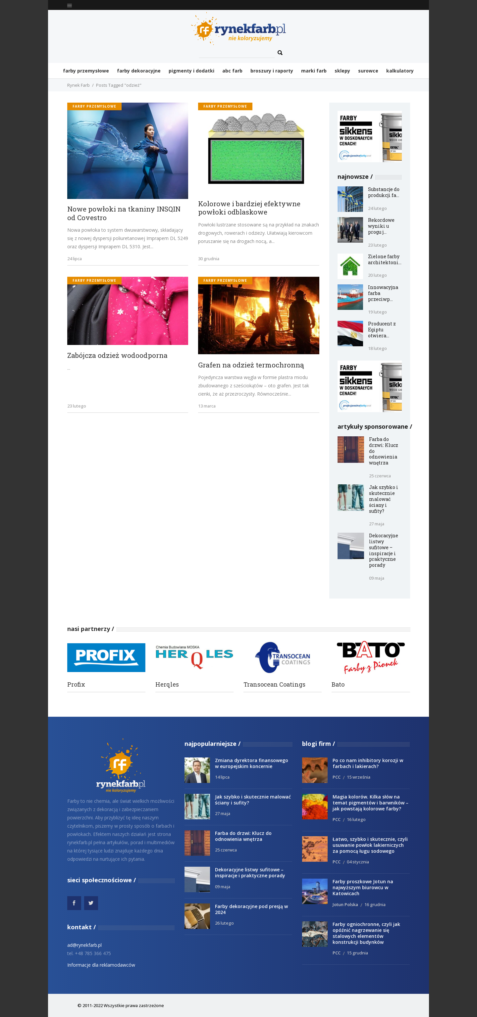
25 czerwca (380, 476)
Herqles (167, 684)
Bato (338, 684)
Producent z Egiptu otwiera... (382, 329)
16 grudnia (375, 904)
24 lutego (377, 208)
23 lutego (76, 406)
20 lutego (377, 275)
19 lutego (377, 312)
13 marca (207, 406)
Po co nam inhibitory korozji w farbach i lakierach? (368, 763)
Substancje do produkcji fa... (383, 192)
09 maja (376, 578)
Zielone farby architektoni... (384, 259)
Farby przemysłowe (94, 106)
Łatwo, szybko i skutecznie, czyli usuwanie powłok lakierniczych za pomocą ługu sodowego (370, 845)
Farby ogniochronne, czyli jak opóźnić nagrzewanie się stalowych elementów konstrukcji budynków (366, 933)
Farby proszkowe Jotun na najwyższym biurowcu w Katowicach (363, 887)
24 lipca (74, 259)
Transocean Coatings (274, 684)
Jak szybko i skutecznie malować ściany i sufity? (383, 499)
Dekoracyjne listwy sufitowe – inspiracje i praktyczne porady (383, 550)
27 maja (376, 524)
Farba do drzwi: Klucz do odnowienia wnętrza (243, 836)
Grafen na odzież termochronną (251, 365)
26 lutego (224, 923)
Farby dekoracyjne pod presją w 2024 (251, 909)
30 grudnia (208, 259)
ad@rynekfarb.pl (84, 945)
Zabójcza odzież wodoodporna (117, 355)
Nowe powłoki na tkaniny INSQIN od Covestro (124, 213)
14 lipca (222, 777)
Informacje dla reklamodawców (101, 965)
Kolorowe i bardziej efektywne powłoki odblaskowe (249, 208)
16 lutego (356, 819)
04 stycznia (358, 862)
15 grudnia (357, 953)
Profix (76, 684)
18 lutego (377, 348)
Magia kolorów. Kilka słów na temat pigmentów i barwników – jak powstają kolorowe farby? (370, 803)
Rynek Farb (78, 85)
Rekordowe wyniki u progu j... (381, 226)
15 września (358, 777)
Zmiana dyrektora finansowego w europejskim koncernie (251, 763)
